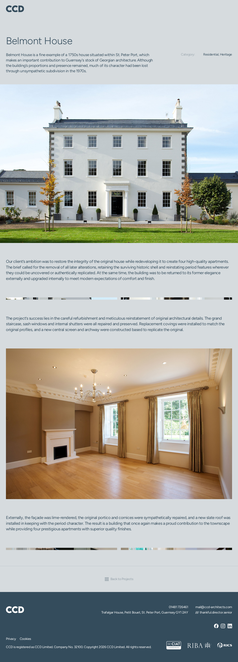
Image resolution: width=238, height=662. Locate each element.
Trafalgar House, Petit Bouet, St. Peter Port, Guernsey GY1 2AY (144, 612)
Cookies (25, 639)
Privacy (11, 639)
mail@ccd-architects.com (213, 607)
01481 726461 (178, 607)
